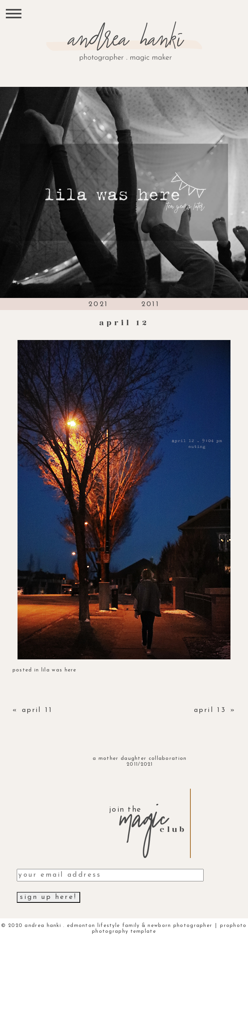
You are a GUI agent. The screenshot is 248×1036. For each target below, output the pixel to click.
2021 (98, 304)
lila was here (59, 670)
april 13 (210, 710)
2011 (150, 304)
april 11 (37, 710)
